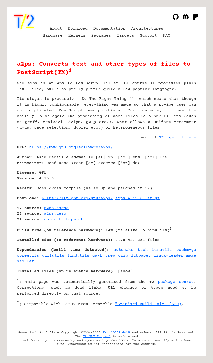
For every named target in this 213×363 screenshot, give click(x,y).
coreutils (28, 255)
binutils (162, 250)
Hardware (53, 36)
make (191, 255)
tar (30, 261)
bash (143, 250)
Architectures (147, 29)
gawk (97, 255)
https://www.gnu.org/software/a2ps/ (71, 147)
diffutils (53, 255)
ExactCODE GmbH (116, 333)
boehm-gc (186, 250)
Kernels (76, 36)
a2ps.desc (55, 214)
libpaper (141, 255)
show (125, 271)
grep (110, 255)
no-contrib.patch (63, 219)
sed (20, 261)
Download (78, 29)
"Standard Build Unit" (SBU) (148, 304)
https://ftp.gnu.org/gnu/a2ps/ (77, 198)
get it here (182, 137)
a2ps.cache (56, 208)
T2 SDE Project (96, 336)
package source (176, 282)
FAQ (166, 36)
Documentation (109, 29)
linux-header (168, 255)
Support (148, 36)
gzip (123, 255)
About (56, 29)
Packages (101, 36)
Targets (125, 36)
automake (124, 250)
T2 (161, 137)
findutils (78, 255)
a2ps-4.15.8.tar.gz (137, 198)
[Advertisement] (181, 176)
